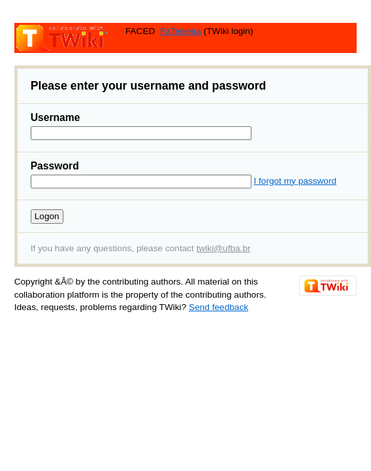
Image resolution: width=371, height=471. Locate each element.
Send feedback (218, 307)
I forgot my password (294, 181)
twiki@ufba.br (224, 248)
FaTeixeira (180, 31)
